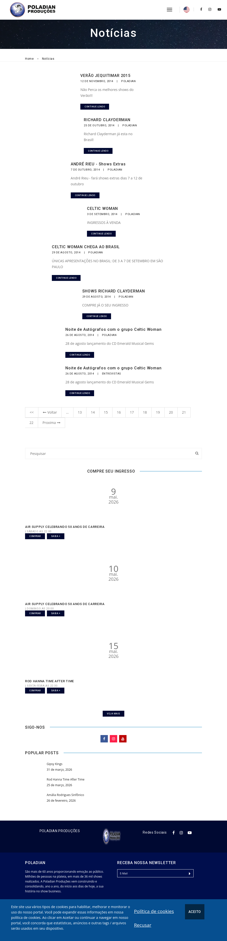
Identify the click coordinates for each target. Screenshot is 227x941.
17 (132, 412)
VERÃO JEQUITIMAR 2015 (105, 75)
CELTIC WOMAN (102, 208)
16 (119, 412)
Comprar (35, 536)
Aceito (194, 912)
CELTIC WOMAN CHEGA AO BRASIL (86, 247)
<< (32, 412)
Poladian (128, 81)
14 (93, 412)
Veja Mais (113, 713)
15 (106, 412)
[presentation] (154, 891)
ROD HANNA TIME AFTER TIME (49, 681)
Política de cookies (154, 911)
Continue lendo (95, 106)
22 (31, 422)
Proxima (51, 422)
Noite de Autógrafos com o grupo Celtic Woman (113, 329)
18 (145, 412)
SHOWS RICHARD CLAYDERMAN (113, 291)
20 (171, 412)
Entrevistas (111, 373)
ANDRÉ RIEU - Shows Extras (98, 164)
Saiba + (55, 536)
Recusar (142, 925)
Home (29, 58)
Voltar (50, 412)
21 (184, 412)
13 (80, 412)
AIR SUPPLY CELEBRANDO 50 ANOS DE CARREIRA (65, 527)
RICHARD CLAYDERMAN (107, 119)
